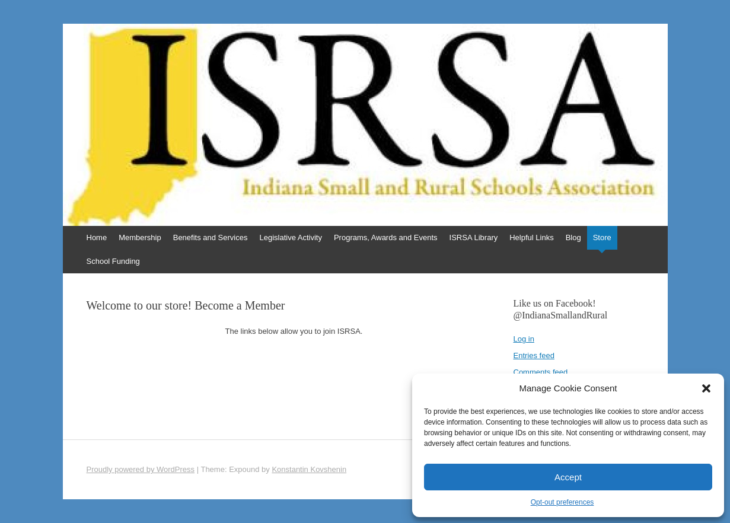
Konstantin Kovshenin (309, 469)
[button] (706, 388)
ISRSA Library (474, 237)
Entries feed (534, 355)
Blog (573, 237)
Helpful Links (531, 237)
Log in (524, 338)
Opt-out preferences (562, 502)
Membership (140, 237)
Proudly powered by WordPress (141, 469)
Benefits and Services (210, 237)
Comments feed (541, 372)
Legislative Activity (290, 237)
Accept (568, 477)
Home (97, 237)
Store (602, 237)
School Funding (113, 261)
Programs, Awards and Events (386, 237)
